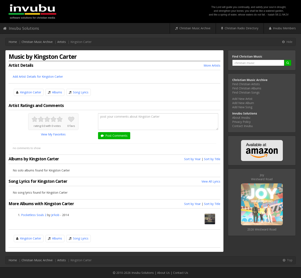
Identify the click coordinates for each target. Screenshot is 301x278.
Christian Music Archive (192, 28)
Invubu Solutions (21, 28)
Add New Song (242, 107)
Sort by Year (192, 159)
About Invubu (241, 118)
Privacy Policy (241, 122)
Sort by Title (212, 159)
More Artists (212, 65)
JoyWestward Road (262, 177)
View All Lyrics (211, 181)
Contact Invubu (242, 126)
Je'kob (55, 215)
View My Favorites (53, 134)
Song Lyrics (80, 92)
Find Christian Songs (246, 92)
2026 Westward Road (261, 229)
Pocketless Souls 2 (33, 215)
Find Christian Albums (246, 88)
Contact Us (180, 273)
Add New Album (243, 103)
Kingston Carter (30, 92)
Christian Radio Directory (239, 28)
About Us (163, 273)
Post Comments (114, 136)
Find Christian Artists (246, 84)
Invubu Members (282, 28)
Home (13, 42)
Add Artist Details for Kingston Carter (38, 77)
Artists (61, 42)
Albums (57, 92)
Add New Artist (242, 99)
